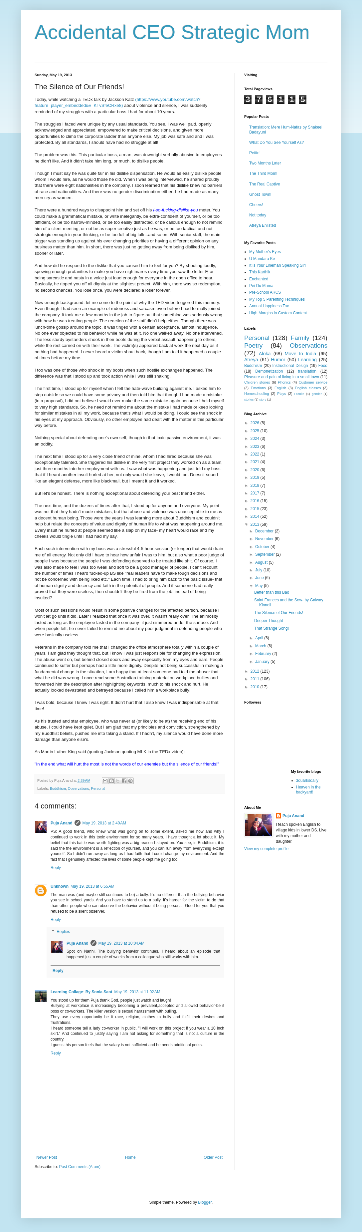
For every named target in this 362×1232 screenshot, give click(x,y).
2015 (256, 508)
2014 (256, 516)
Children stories (257, 382)
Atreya (251, 359)
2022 (256, 454)
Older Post (213, 1157)
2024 (256, 438)
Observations (78, 788)
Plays (281, 394)
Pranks (299, 394)
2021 (256, 462)
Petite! (255, 153)
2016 (256, 500)
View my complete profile (266, 848)
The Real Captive (264, 184)
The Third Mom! (263, 173)
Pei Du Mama (261, 285)
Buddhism (58, 788)
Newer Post (46, 1157)
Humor (278, 359)
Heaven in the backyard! (308, 789)
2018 (256, 485)
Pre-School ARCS (265, 292)
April (259, 638)
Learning (307, 359)
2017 (256, 493)
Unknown (60, 886)
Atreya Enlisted (262, 225)
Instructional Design (290, 365)
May (259, 585)
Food (322, 365)
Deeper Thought (268, 620)
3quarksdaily (307, 780)
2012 (256, 671)
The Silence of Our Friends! (278, 612)
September (265, 554)
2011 (256, 679)
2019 (256, 477)
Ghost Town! (260, 194)
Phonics (284, 382)
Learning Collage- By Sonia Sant (81, 992)
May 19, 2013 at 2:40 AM (104, 823)
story (262, 399)
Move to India (300, 353)
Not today (257, 215)
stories (249, 399)
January (263, 661)
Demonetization (269, 371)
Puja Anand (62, 823)
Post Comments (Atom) (79, 1166)
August (262, 562)
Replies (63, 931)
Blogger (205, 1202)
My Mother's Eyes (265, 251)
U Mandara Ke (262, 258)
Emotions (258, 388)
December (265, 531)
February (263, 653)
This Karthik (259, 272)
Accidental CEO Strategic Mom (172, 32)
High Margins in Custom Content (278, 313)
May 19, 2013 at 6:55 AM (92, 886)
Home (130, 1157)
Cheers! (256, 204)
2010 (256, 687)
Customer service (313, 382)
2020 (256, 469)
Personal (98, 788)
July (259, 570)
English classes (308, 388)
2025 (256, 431)
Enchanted (258, 279)
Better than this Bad (271, 592)
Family (299, 337)
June (260, 577)
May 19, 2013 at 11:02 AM (137, 992)
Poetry (253, 345)
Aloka (265, 353)
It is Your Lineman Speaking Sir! (277, 265)
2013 (256, 524)
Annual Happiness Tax (269, 306)
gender (317, 394)
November (265, 538)
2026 (256, 423)
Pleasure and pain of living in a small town (281, 377)
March (261, 646)
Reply (56, 867)
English (280, 388)
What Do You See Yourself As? (276, 142)
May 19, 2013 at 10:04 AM (121, 943)
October (263, 546)
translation (307, 371)
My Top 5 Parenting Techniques (277, 299)
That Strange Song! (271, 628)
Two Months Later (265, 163)
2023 (256, 446)
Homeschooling (256, 394)
